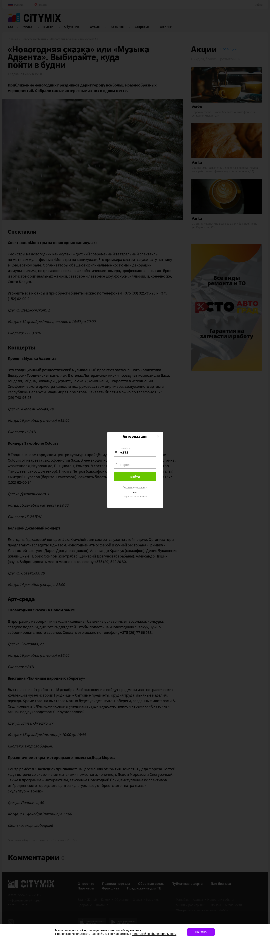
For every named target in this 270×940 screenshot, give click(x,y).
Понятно (201, 932)
